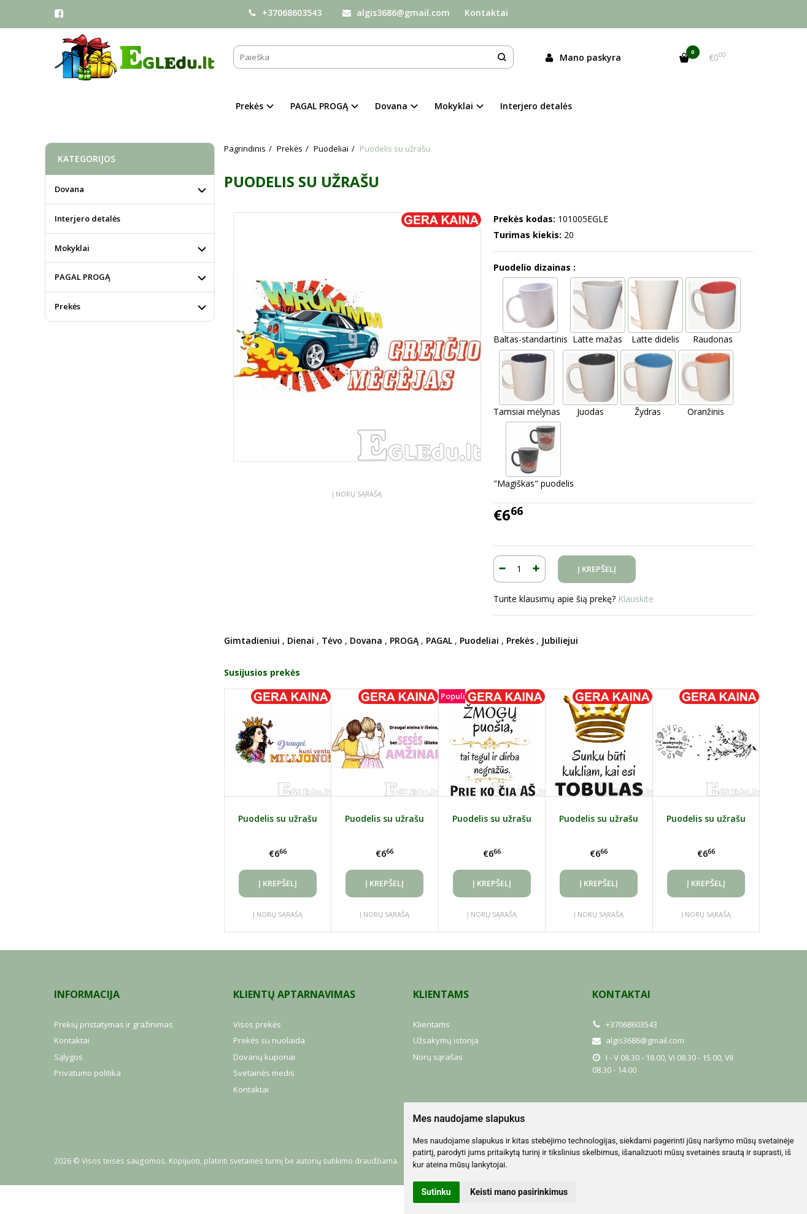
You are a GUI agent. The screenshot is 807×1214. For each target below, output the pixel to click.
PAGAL (439, 640)
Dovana (366, 640)
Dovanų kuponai (264, 1056)
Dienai (300, 640)
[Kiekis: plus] (537, 568)
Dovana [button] (391, 106)
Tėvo (332, 640)
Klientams (441, 994)
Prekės (520, 640)
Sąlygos (68, 1056)
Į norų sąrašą (357, 493)
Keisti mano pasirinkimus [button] (519, 1192)
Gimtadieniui (252, 640)
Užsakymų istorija (446, 1040)
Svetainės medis (264, 1072)
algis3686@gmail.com (396, 12)
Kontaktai (486, 12)
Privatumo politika (87, 1072)
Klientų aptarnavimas (294, 994)
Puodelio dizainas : (534, 267)
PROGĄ (404, 640)
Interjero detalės (536, 106)
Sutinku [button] (436, 1192)
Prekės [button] (249, 106)
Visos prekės (257, 1024)
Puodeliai (479, 640)
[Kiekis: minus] (502, 568)
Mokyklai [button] (453, 106)
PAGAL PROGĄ (82, 276)
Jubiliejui (559, 640)
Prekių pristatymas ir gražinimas (113, 1024)
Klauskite (636, 599)
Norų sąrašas (438, 1056)
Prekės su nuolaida (269, 1040)
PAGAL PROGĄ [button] (319, 106)
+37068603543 (285, 12)
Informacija (87, 994)
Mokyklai (72, 247)
